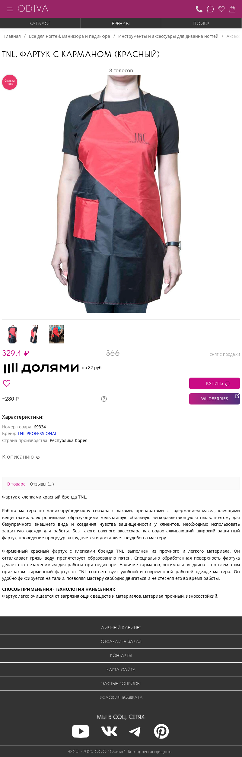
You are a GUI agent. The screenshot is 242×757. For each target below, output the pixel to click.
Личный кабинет (121, 627)
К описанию (18, 456)
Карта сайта (121, 669)
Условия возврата (121, 697)
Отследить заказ (121, 641)
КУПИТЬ (214, 383)
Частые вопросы (121, 683)
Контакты (121, 655)
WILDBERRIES (214, 398)
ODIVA (33, 8)
